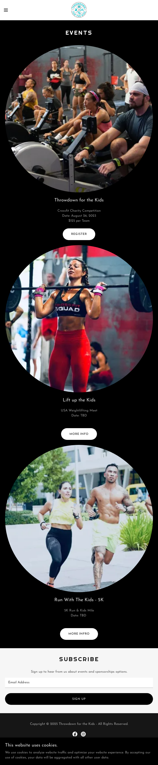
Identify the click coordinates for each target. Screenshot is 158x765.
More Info (79, 434)
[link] (79, 10)
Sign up (79, 699)
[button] (13, 10)
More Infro (79, 633)
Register (79, 234)
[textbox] (79, 683)
